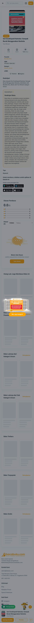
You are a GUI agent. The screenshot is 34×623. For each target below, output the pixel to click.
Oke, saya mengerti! (17, 314)
